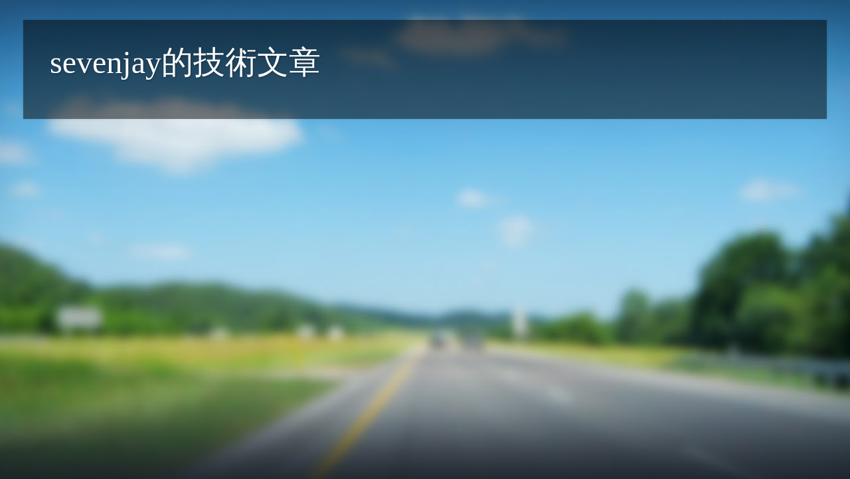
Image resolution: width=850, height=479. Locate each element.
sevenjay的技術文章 (185, 62)
